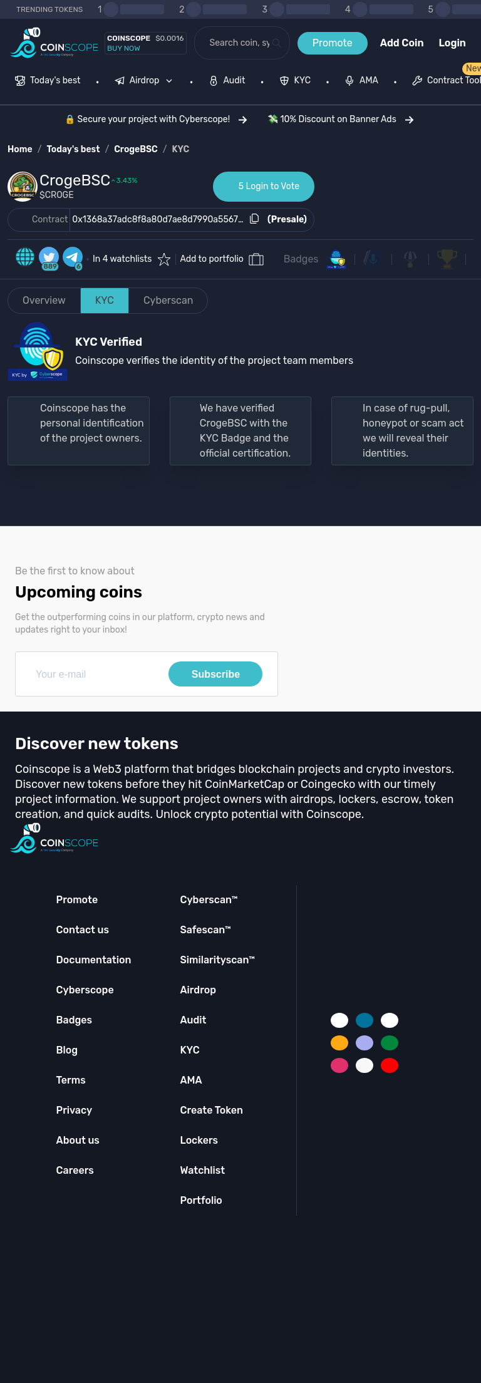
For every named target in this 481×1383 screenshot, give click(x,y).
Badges (301, 259)
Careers (75, 1170)
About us (78, 1140)
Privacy (74, 1110)
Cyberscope (85, 990)
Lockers (199, 1140)
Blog (67, 1050)
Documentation (94, 960)
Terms (71, 1080)
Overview (44, 300)
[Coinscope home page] (54, 43)
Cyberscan (168, 300)
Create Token (211, 1110)
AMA (191, 1080)
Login (452, 43)
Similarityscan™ (217, 960)
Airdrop (198, 990)
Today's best (73, 149)
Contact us (82, 930)
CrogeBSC (136, 149)
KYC (181, 149)
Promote (333, 43)
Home (20, 149)
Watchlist (202, 1170)
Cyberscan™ (208, 900)
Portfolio (201, 1200)
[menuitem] (48, 82)
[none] (147, 82)
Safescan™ (205, 930)
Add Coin (402, 43)
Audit (193, 1020)
